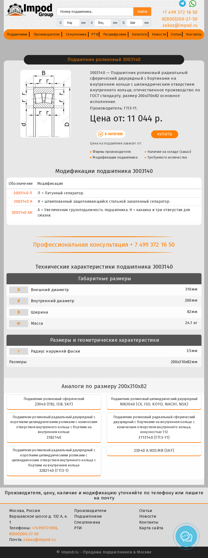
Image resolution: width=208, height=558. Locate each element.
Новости (159, 34)
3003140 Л (23, 193)
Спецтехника (76, 34)
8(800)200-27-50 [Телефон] (179, 19)
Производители (47, 34)
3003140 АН (22, 212)
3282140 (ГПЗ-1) (54, 470)
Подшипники (17, 34)
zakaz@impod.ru (39, 539)
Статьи (176, 34)
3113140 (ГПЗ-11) (154, 437)
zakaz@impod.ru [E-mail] (179, 25)
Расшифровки (114, 34)
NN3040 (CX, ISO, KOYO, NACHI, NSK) (154, 404)
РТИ (94, 34)
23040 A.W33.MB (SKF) (154, 450)
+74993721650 (44, 527)
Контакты (194, 34)
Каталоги (139, 34)
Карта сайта (151, 527)
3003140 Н (23, 201)
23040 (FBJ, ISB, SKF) (54, 404)
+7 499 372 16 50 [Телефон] (179, 12)
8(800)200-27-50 (23, 533)
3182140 (54, 437)
